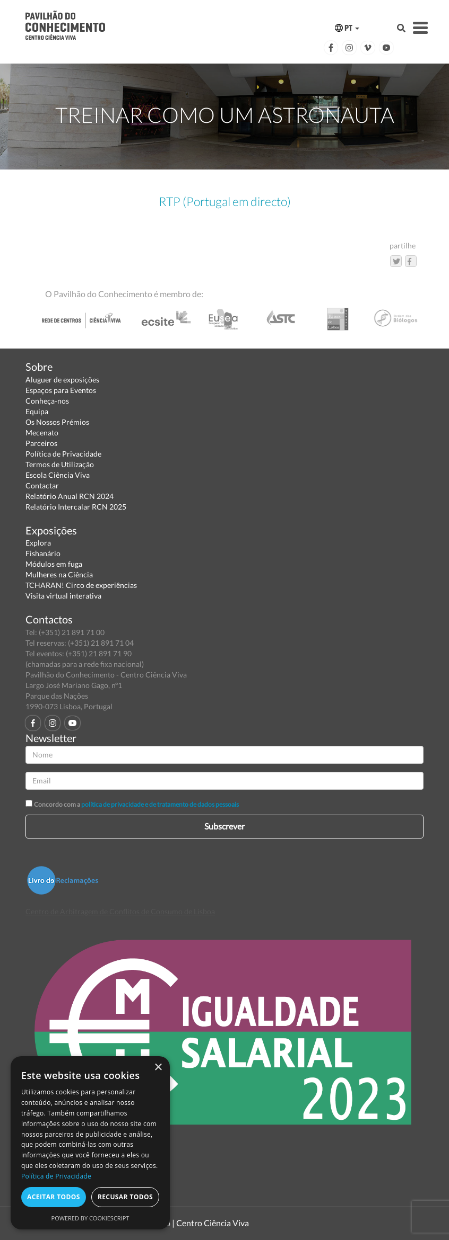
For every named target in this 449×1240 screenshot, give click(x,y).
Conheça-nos (47, 400)
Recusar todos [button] (125, 1196)
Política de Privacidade (63, 453)
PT (347, 27)
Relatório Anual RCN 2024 (69, 496)
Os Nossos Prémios (57, 421)
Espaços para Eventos (60, 390)
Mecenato (41, 432)
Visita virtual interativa (63, 595)
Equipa (36, 411)
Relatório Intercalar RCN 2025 (75, 506)
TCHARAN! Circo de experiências (81, 585)
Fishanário (43, 553)
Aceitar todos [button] (53, 1196)
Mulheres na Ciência (59, 574)
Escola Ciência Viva (57, 474)
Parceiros (41, 443)
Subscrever (224, 826)
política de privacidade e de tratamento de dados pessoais (160, 804)
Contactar (42, 485)
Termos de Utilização (59, 464)
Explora (38, 542)
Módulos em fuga (53, 563)
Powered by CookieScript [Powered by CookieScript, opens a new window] (90, 1218)
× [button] (158, 1068)
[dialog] (90, 1142)
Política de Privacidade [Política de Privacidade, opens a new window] (56, 1176)
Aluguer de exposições (62, 379)
